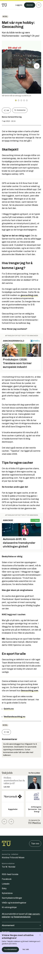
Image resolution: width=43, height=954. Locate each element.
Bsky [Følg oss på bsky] (4, 888)
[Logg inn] (18, 5)
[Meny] (38, 5)
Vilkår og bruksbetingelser (14, 903)
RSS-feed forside (10, 874)
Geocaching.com (29, 690)
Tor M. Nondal (8, 867)
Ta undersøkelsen (10, 949)
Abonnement (21, 925)
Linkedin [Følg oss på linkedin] (6, 884)
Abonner (29, 5)
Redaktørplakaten (22, 917)
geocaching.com (29, 295)
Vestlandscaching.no (14, 716)
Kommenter (19, 110)
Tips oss (35, 843)
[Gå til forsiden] (4, 5)
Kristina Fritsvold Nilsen (13, 857)
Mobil (5, 16)
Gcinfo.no (9, 709)
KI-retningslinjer (9, 907)
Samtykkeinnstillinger (12, 898)
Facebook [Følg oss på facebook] (6, 879)
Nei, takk (26, 949)
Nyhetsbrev (7, 893)
